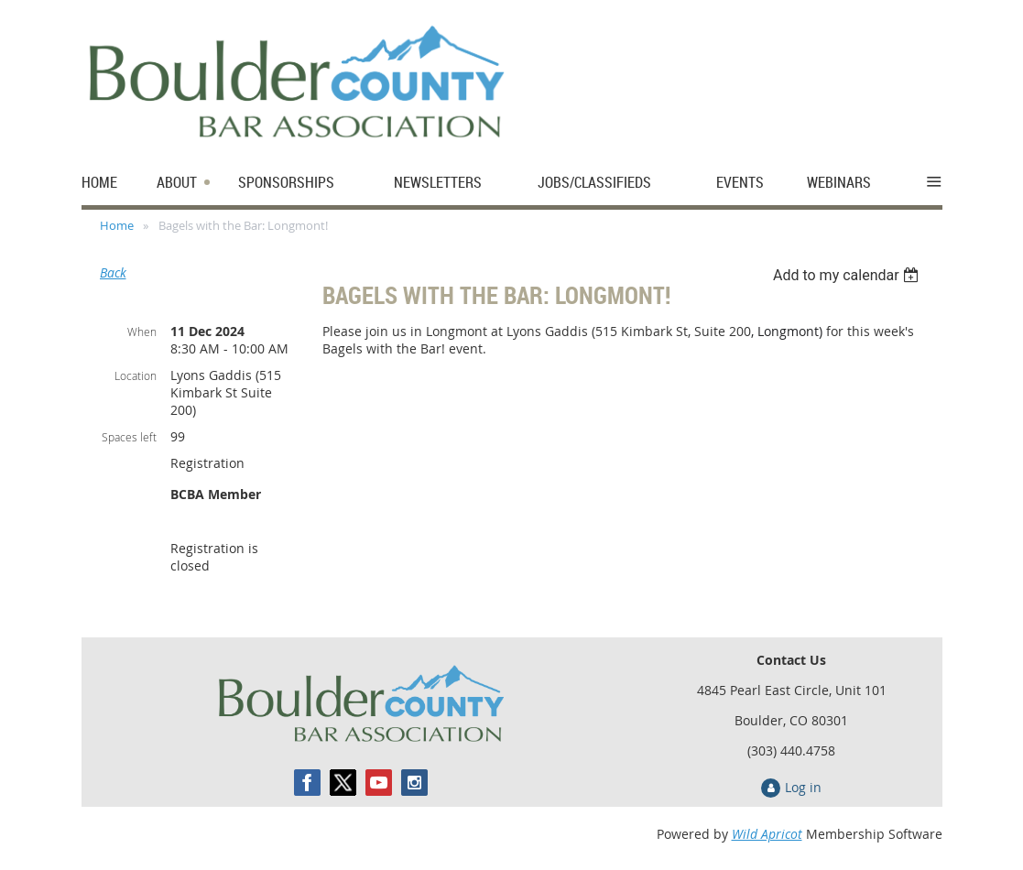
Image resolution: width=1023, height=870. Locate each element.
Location (135, 375)
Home (117, 225)
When (142, 331)
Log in (803, 787)
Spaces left (129, 437)
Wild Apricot (767, 834)
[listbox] (848, 275)
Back (113, 272)
